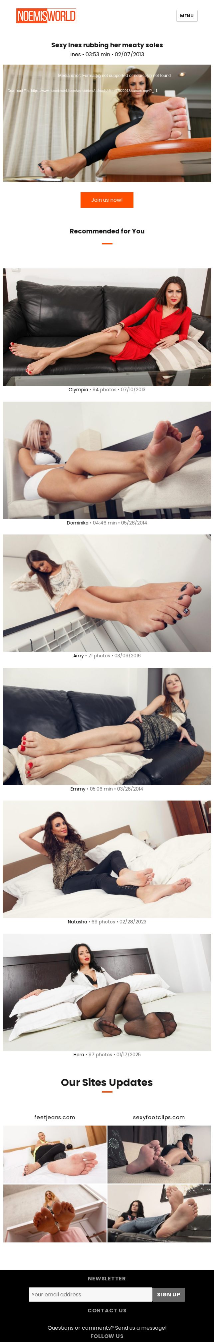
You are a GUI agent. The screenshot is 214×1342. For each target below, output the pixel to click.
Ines (75, 54)
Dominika (78, 522)
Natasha (77, 921)
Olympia (78, 389)
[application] (107, 123)
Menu (187, 16)
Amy (78, 655)
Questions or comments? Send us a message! (107, 1328)
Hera (79, 1054)
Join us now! (107, 200)
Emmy (78, 789)
